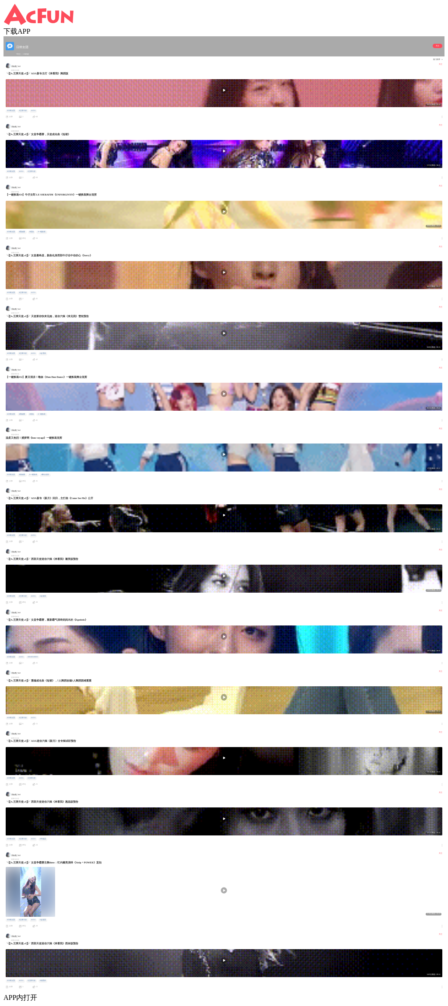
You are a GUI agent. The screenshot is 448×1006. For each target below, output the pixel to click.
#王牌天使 (23, 111)
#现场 (31, 232)
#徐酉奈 (43, 981)
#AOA (33, 111)
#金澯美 (43, 596)
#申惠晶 (43, 839)
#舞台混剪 (45, 474)
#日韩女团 (11, 111)
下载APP (17, 31)
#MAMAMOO (33, 657)
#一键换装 (42, 232)
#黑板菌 (22, 232)
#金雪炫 (43, 353)
